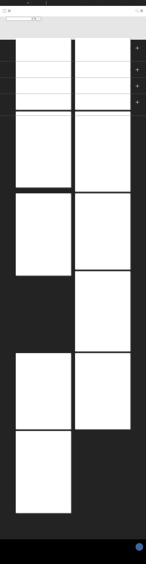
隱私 (7, 502)
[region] (73, 547)
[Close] (140, 536)
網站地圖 (11, 530)
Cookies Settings (18, 511)
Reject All (128, 557)
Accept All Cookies (101, 557)
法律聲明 (11, 520)
